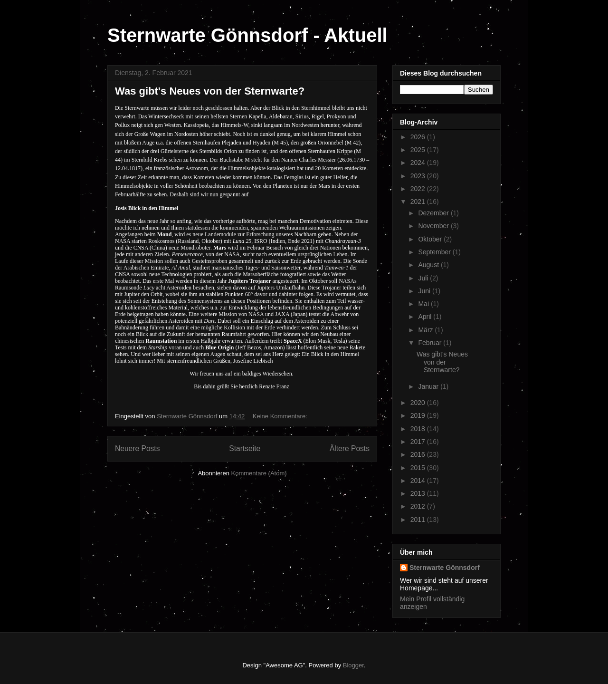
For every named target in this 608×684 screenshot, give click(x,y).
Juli (424, 278)
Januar (429, 386)
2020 (418, 402)
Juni (425, 291)
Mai (424, 304)
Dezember (434, 213)
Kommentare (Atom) (259, 473)
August (429, 265)
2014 (418, 480)
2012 (418, 506)
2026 (418, 137)
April (425, 316)
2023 (418, 176)
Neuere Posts (137, 448)
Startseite (244, 448)
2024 (418, 162)
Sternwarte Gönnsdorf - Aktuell (247, 35)
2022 (418, 189)
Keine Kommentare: (281, 416)
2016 (418, 454)
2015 (418, 468)
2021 (418, 201)
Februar (430, 343)
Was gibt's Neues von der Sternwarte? (209, 91)
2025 (418, 150)
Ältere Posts (350, 448)
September (435, 252)
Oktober (431, 239)
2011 (418, 519)
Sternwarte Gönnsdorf (444, 567)
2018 (418, 429)
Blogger (353, 665)
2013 (418, 493)
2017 (418, 441)
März (426, 330)
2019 (418, 415)
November (434, 226)
